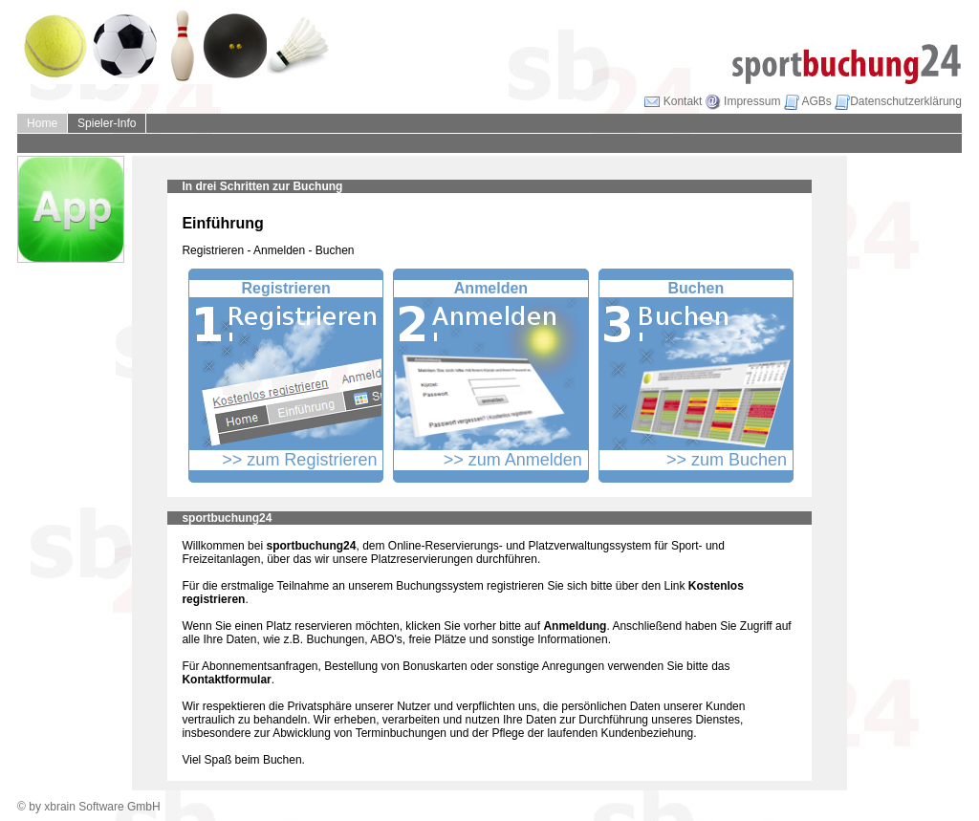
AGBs (808, 101)
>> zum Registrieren (299, 459)
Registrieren (285, 288)
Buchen (695, 288)
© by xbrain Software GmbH (89, 806)
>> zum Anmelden (513, 459)
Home (42, 123)
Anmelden (491, 288)
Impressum (743, 101)
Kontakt (673, 101)
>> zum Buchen (726, 459)
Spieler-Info (106, 123)
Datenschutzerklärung (898, 101)
